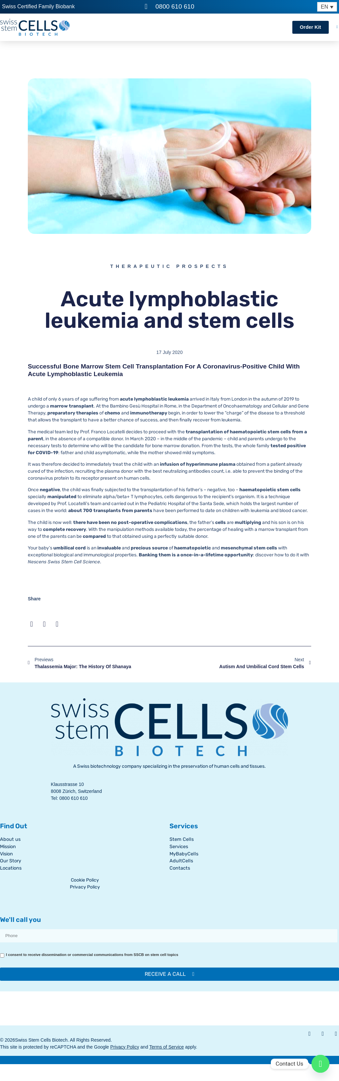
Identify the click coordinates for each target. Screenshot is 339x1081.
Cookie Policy (85, 880)
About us (10, 839)
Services (179, 846)
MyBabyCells (184, 854)
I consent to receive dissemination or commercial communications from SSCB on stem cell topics (92, 955)
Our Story (10, 861)
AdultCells (181, 861)
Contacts (180, 868)
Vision (6, 854)
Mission (8, 846)
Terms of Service (166, 1047)
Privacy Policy (85, 887)
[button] (31, 624)
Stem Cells (182, 839)
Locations (11, 868)
